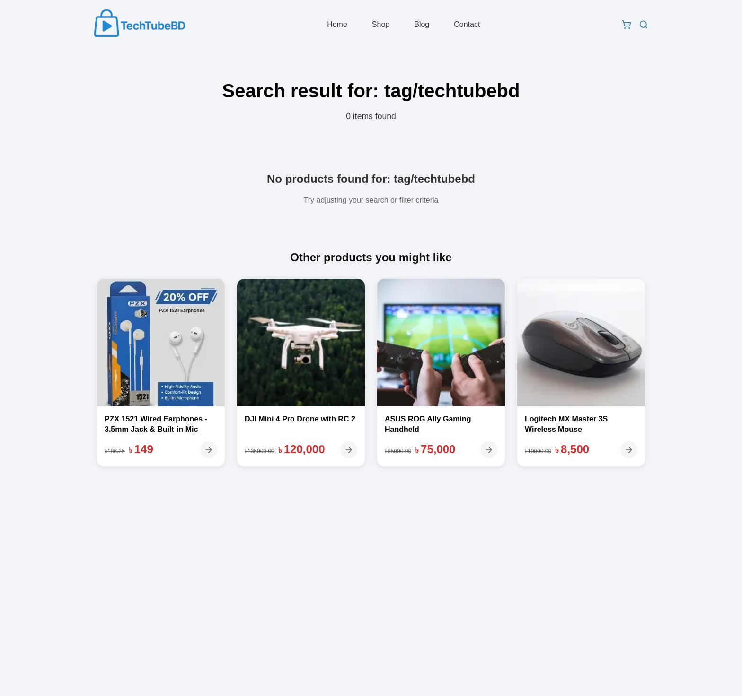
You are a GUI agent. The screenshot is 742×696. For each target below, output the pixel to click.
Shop (382, 25)
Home (338, 25)
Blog (423, 25)
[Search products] (640, 25)
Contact (468, 25)
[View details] (208, 449)
